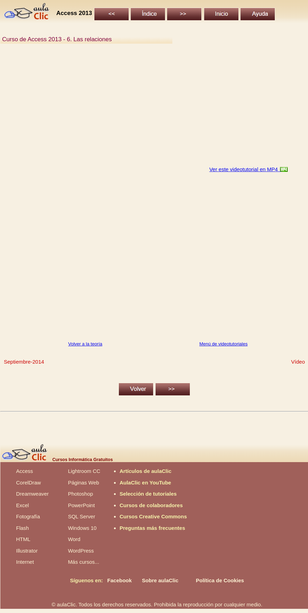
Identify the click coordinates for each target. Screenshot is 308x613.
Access (24, 471)
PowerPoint (81, 505)
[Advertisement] (154, 111)
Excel (22, 505)
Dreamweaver (32, 494)
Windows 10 (82, 528)
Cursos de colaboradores (151, 505)
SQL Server (81, 516)
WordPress (81, 551)
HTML (23, 539)
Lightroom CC (84, 471)
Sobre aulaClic (160, 580)
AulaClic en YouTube (145, 483)
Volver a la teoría (85, 343)
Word (74, 539)
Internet (25, 562)
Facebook (119, 580)
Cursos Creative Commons (153, 516)
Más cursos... (83, 562)
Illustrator (27, 551)
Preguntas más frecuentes (152, 528)
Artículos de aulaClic (145, 471)
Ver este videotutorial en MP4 (245, 169)
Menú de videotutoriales (223, 343)
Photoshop (80, 494)
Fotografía (28, 516)
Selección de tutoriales (148, 494)
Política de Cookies (220, 580)
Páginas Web (83, 483)
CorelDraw (28, 483)
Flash (22, 528)
